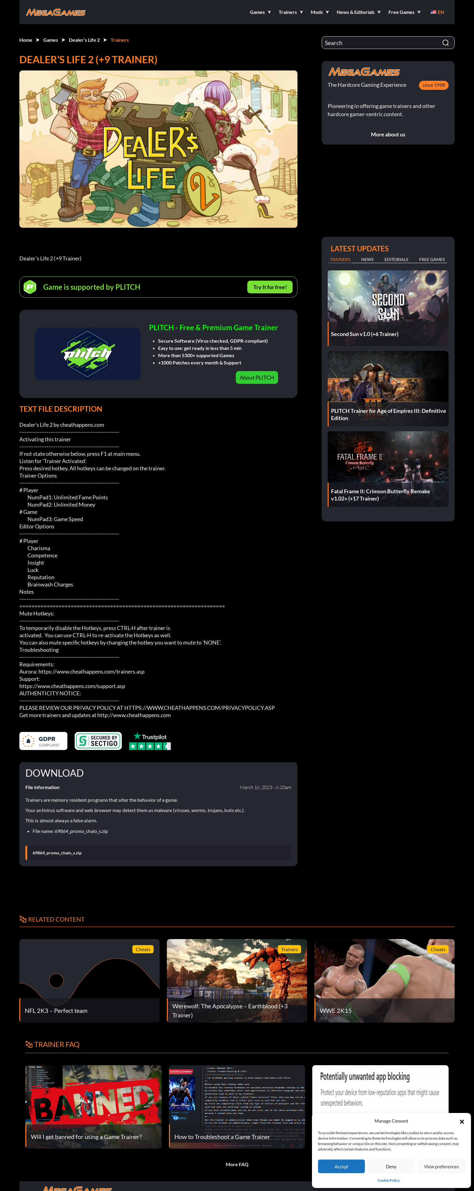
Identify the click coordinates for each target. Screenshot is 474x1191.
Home (25, 40)
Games (50, 40)
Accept (342, 1166)
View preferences (441, 1166)
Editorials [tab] (396, 259)
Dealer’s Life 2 (84, 40)
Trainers (120, 40)
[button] (462, 1121)
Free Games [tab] (432, 259)
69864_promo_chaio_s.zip (57, 853)
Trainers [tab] (340, 259)
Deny (391, 1166)
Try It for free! (270, 287)
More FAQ (237, 1164)
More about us (388, 134)
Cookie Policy (389, 1180)
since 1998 (434, 85)
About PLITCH (257, 377)
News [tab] (367, 259)
